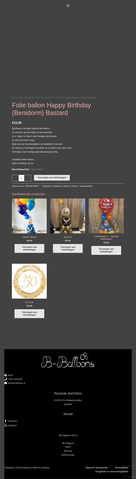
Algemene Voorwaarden (97, 468)
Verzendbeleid (121, 468)
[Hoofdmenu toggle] (68, 5)
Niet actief (29, 97)
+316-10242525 (15, 379)
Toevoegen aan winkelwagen (52, 177)
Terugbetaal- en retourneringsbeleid (111, 471)
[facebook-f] (68, 421)
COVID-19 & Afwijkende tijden (68, 400)
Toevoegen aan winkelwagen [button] (29, 248)
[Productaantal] (21, 178)
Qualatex (68, 404)
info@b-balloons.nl (16, 383)
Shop (21, 97)
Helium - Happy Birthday (82, 186)
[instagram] (68, 426)
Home (14, 97)
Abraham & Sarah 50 (44, 97)
